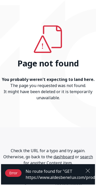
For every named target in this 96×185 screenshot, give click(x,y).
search (86, 157)
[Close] (88, 170)
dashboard (64, 157)
